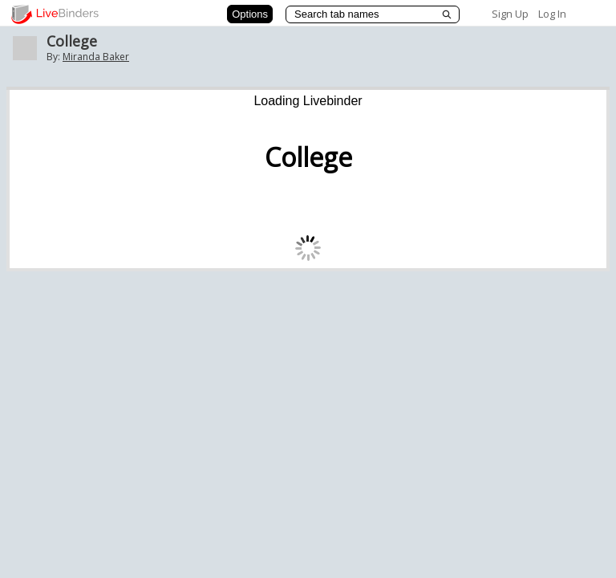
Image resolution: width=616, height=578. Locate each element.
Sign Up (510, 13)
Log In (552, 13)
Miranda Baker (96, 56)
